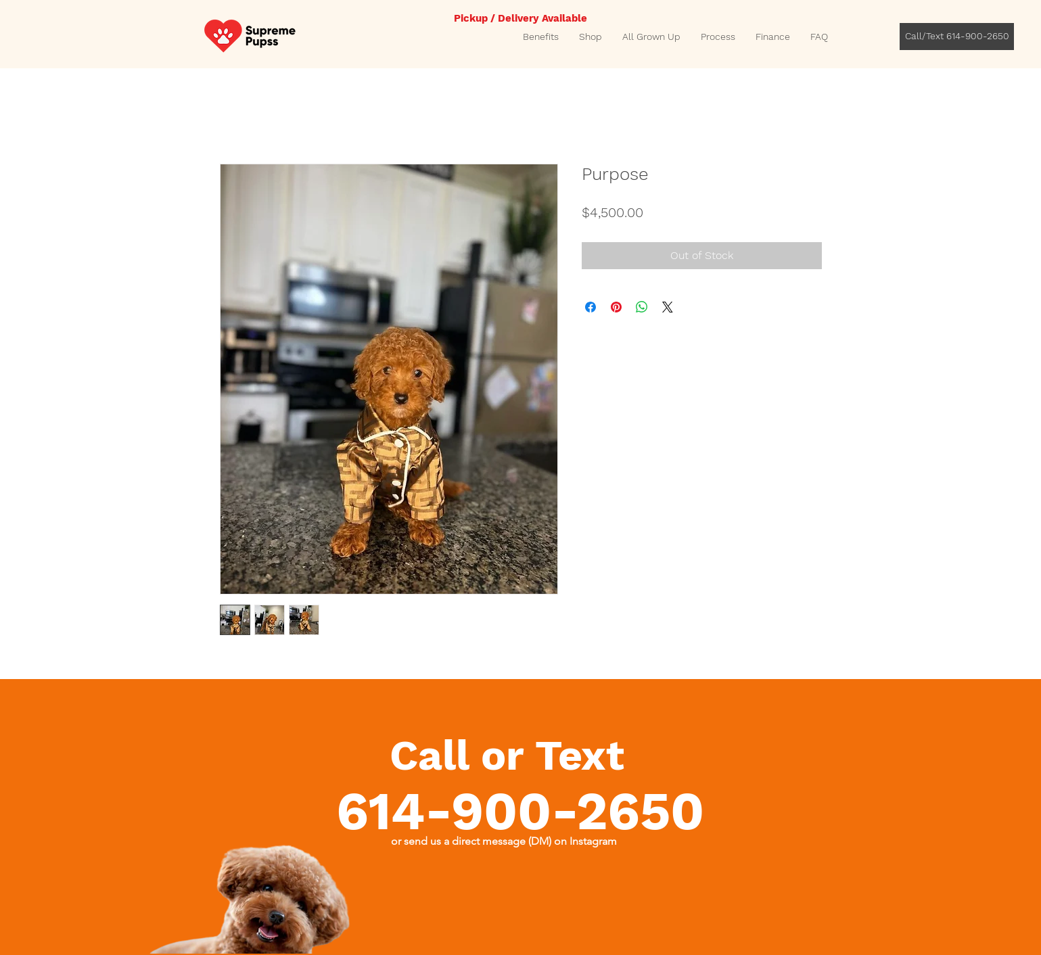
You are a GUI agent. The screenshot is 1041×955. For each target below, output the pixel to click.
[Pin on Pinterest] (616, 307)
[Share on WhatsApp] (642, 307)
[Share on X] (668, 307)
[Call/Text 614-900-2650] (957, 36)
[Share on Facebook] (590, 307)
